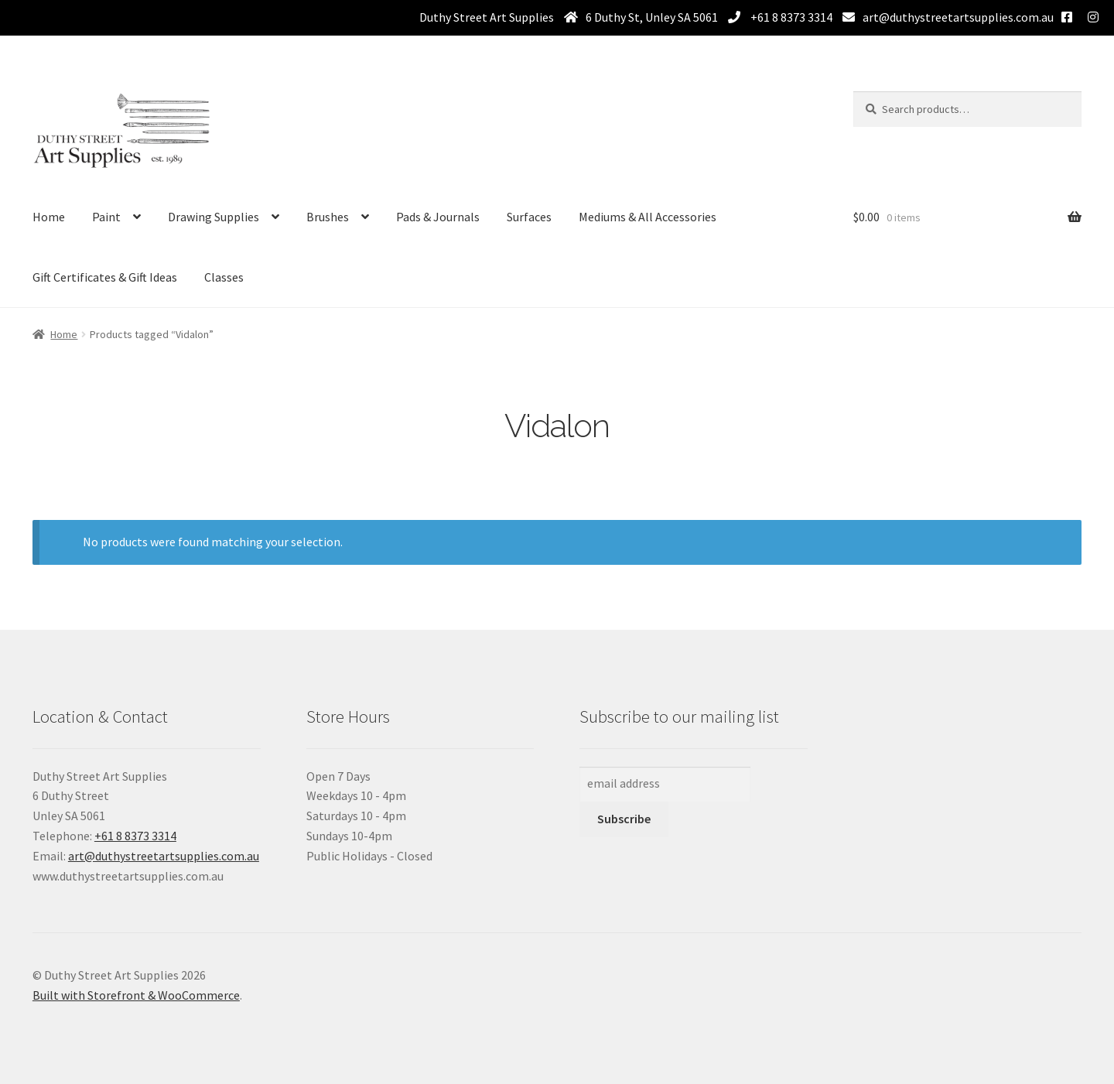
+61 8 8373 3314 (790, 17)
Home (48, 216)
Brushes (327, 216)
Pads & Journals (438, 216)
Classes (224, 277)
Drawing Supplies (213, 216)
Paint (106, 216)
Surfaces (529, 216)
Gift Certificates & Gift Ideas (104, 277)
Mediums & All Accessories (647, 216)
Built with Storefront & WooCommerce (136, 995)
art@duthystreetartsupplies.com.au (958, 17)
